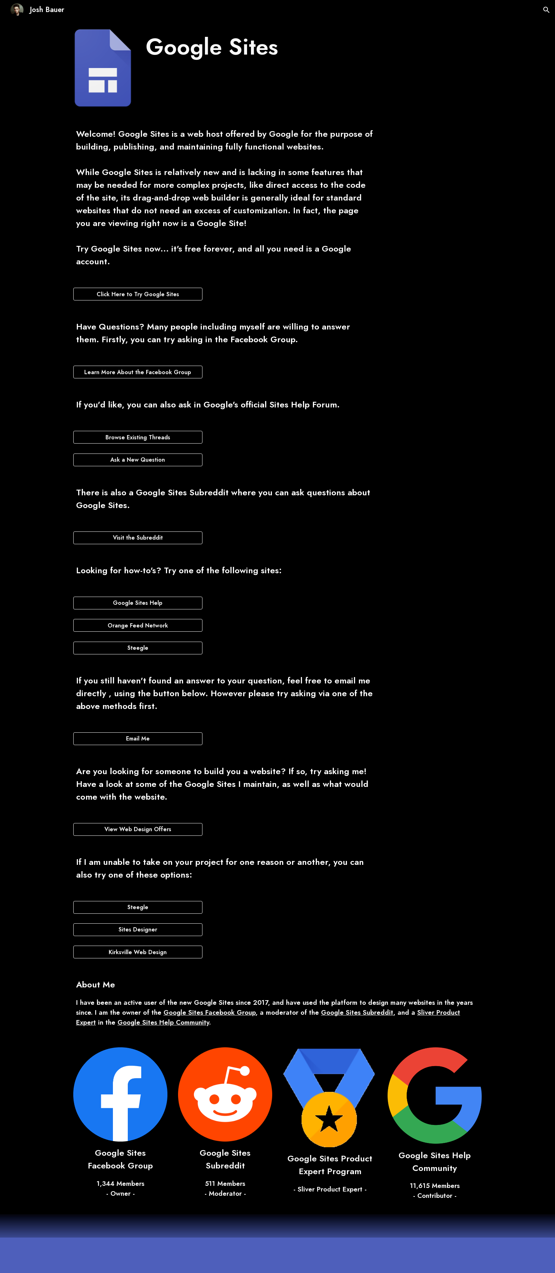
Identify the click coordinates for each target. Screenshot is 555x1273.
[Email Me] (138, 738)
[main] (260, 46)
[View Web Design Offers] (138, 829)
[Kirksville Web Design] (138, 952)
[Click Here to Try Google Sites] (138, 294)
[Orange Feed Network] (138, 625)
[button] (546, 9)
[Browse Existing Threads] (138, 437)
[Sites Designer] (138, 929)
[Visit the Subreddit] (138, 537)
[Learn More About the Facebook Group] (138, 372)
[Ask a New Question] (138, 459)
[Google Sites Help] (138, 603)
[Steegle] (138, 648)
